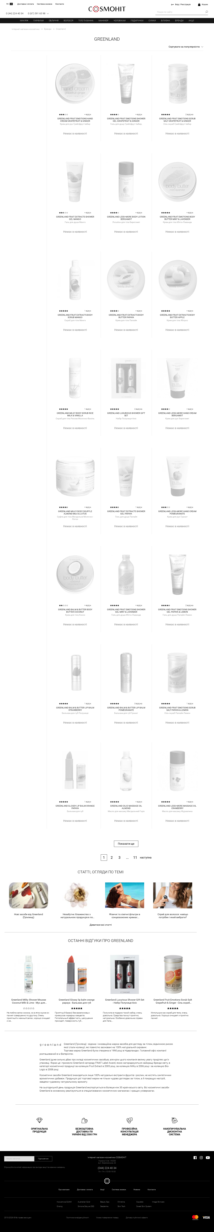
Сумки (152, 20)
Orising (59, 1206)
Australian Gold (84, 1202)
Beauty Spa (104, 1202)
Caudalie (139, 1202)
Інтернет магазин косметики (25, 29)
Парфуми (38, 20)
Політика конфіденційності (77, 1218)
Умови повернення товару (107, 1218)
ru (7, 4)
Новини (137, 1190)
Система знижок (119, 1190)
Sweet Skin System (144, 1206)
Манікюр (103, 20)
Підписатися (43, 1159)
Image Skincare (158, 1202)
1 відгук (87, 311)
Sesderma (104, 1206)
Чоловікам (120, 20)
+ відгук (87, 114)
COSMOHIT (107, 9)
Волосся (68, 20)
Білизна (165, 20)
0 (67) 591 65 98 (36, 13)
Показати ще (126, 843)
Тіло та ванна (85, 20)
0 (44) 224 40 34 (14, 13)
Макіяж (24, 20)
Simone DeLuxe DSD (86, 1206)
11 (135, 857)
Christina (121, 1202)
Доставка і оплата (85, 1190)
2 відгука (189, 114)
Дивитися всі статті (101, 924)
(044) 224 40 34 (107, 1167)
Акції (191, 20)
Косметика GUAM (64, 1202)
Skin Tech (121, 1206)
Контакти (152, 1190)
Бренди (179, 20)
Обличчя (54, 20)
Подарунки (137, 20)
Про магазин (64, 1190)
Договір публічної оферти (137, 1218)
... (127, 857)
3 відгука (138, 703)
